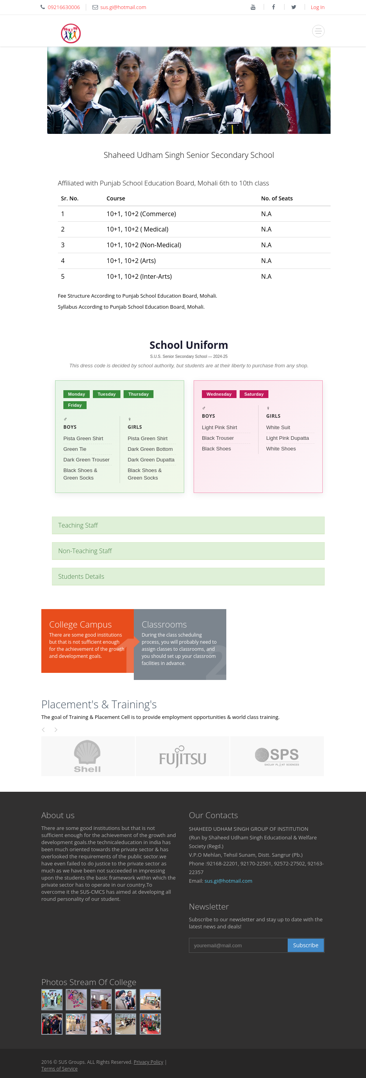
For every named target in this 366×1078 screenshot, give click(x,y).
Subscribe (305, 945)
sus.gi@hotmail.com (229, 880)
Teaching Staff (78, 525)
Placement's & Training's (99, 704)
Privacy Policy (148, 1062)
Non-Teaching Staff (85, 550)
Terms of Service (59, 1068)
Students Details (81, 576)
